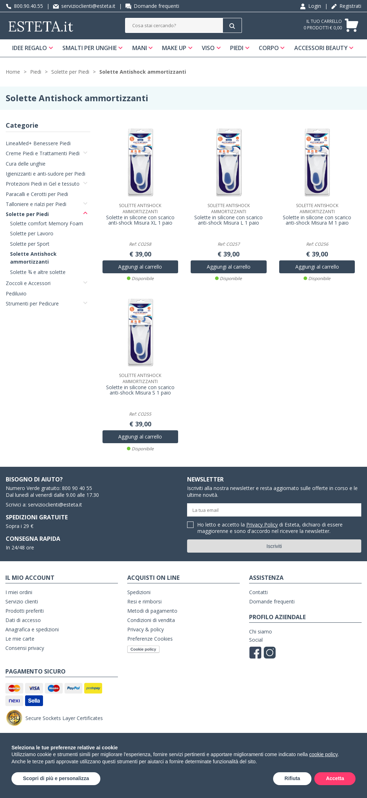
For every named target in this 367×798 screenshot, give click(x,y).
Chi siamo (260, 631)
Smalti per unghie (89, 48)
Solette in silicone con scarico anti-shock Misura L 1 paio (228, 220)
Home (13, 72)
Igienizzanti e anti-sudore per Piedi (45, 174)
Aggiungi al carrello (140, 267)
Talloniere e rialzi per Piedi (36, 204)
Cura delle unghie (26, 164)
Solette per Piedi (70, 72)
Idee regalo (29, 48)
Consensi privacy (24, 648)
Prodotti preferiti (24, 611)
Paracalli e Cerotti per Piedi (37, 194)
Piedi (237, 48)
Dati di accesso (23, 620)
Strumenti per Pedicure (32, 303)
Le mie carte (19, 639)
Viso (208, 48)
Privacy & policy (145, 629)
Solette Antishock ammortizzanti (142, 72)
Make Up (174, 48)
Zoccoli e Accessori (28, 283)
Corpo (269, 48)
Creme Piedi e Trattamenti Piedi (43, 153)
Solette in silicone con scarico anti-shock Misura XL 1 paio (140, 220)
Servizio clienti (21, 601)
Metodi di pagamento (152, 611)
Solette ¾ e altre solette (38, 272)
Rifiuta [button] (292, 778)
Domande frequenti (152, 6)
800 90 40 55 (77, 488)
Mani (139, 48)
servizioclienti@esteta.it (84, 6)
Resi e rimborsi (144, 601)
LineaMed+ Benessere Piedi (38, 143)
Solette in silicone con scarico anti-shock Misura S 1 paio (140, 390)
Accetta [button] (335, 778)
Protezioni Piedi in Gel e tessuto (43, 184)
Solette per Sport (29, 244)
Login (310, 6)
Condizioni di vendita (151, 620)
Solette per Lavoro (31, 233)
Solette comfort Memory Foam (46, 223)
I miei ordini (18, 592)
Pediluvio (16, 293)
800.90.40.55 (24, 6)
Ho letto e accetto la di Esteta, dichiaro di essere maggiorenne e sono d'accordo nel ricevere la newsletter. (270, 528)
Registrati (346, 6)
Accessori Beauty (321, 48)
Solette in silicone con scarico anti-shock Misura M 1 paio (317, 220)
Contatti (258, 592)
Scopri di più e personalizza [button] (56, 778)
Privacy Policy (262, 525)
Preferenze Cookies (150, 639)
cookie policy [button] (323, 754)
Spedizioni (139, 592)
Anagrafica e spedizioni (32, 629)
